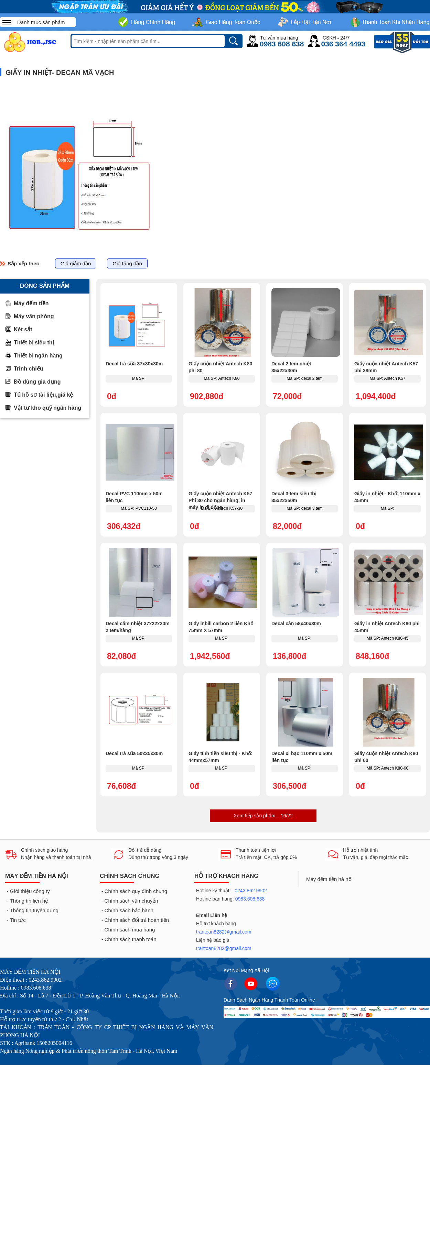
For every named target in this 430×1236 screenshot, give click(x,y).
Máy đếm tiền (31, 303)
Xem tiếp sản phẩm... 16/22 (263, 815)
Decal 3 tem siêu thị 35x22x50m (293, 497)
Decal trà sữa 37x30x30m (134, 363)
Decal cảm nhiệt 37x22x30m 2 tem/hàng (138, 627)
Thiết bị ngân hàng (38, 355)
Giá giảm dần (76, 263)
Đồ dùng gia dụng (37, 382)
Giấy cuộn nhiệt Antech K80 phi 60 (386, 757)
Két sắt (23, 329)
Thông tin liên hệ (29, 901)
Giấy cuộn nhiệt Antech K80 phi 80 (220, 367)
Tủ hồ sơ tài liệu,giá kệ (43, 395)
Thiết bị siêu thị (34, 342)
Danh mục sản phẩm (41, 22)
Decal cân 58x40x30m (296, 623)
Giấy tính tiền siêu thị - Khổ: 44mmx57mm (220, 757)
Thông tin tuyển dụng (34, 910)
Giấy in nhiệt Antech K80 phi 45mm (387, 627)
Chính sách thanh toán (131, 939)
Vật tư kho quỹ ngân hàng (47, 408)
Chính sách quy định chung (136, 891)
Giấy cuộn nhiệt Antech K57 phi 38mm (386, 367)
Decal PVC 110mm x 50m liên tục (134, 497)
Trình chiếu (28, 369)
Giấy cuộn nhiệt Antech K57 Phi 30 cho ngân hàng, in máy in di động (220, 500)
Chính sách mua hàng (130, 929)
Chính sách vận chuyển (131, 901)
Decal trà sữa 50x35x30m (134, 753)
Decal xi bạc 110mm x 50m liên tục (301, 757)
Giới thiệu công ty (30, 891)
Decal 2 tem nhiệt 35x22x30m (291, 367)
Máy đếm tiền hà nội (329, 879)
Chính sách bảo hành (129, 910)
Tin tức (18, 920)
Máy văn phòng (34, 316)
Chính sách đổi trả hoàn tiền (137, 920)
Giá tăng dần (127, 263)
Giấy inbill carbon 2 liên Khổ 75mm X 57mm (221, 627)
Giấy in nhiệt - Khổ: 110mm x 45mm (387, 497)
